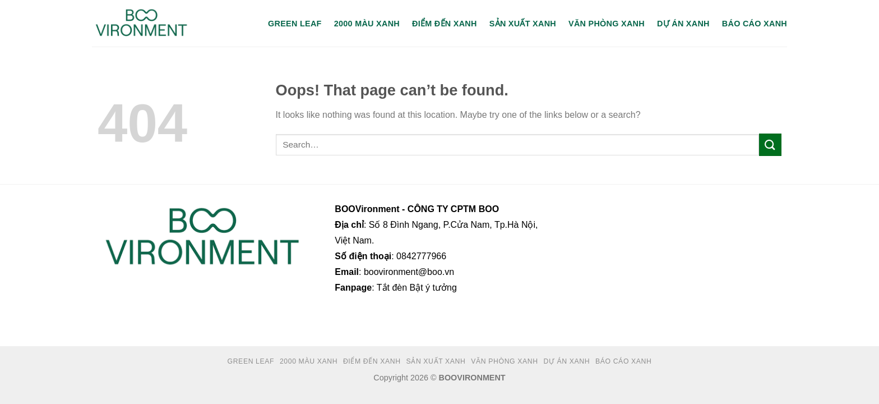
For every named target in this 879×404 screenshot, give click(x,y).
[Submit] (770, 144)
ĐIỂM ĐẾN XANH (444, 23)
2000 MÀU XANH (367, 23)
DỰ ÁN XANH (683, 23)
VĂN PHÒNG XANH (606, 23)
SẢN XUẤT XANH (522, 23)
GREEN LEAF (295, 23)
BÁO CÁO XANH (754, 23)
